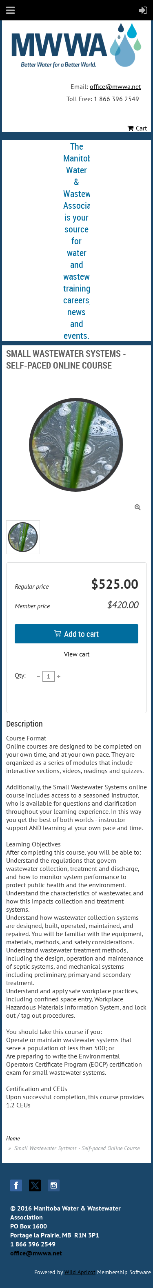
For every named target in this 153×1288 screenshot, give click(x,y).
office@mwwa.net (115, 86)
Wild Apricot (79, 1272)
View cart (76, 654)
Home (13, 1138)
